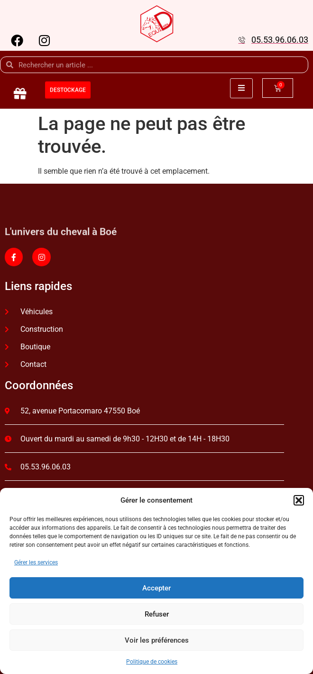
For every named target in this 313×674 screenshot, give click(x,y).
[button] (299, 500)
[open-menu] (241, 88)
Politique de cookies (151, 661)
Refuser (157, 614)
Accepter (156, 588)
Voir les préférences (157, 640)
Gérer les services (36, 562)
